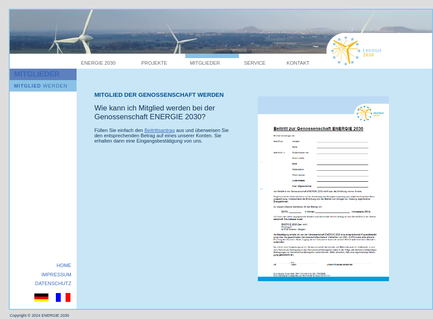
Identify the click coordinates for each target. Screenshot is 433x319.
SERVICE (255, 63)
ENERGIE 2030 (98, 63)
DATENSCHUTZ (53, 283)
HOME (63, 265)
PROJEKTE (154, 63)
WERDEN (40, 85)
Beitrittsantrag (159, 130)
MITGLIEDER (205, 63)
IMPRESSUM (56, 274)
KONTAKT (297, 63)
